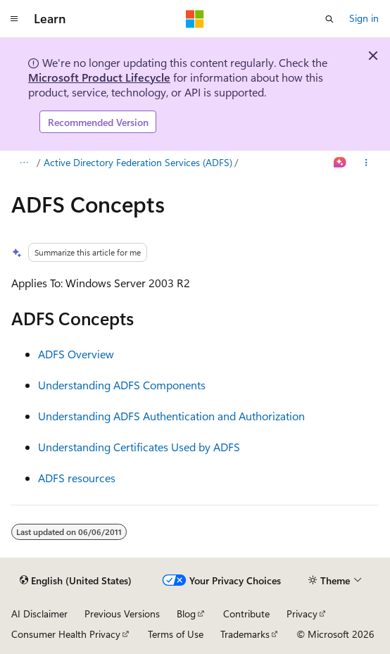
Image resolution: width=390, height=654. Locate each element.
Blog (186, 613)
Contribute (246, 613)
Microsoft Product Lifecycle (99, 77)
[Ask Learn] (340, 163)
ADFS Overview (76, 353)
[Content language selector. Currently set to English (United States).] (75, 581)
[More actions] (366, 163)
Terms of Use (175, 634)
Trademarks (245, 634)
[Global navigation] (14, 19)
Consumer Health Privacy (65, 634)
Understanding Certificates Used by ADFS (139, 446)
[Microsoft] (195, 19)
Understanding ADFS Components (122, 384)
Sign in (364, 18)
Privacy (302, 613)
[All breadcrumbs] (23, 163)
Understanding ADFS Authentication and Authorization (171, 415)
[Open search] (329, 19)
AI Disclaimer (39, 613)
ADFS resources (76, 477)
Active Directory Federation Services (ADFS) (138, 162)
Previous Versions (122, 613)
